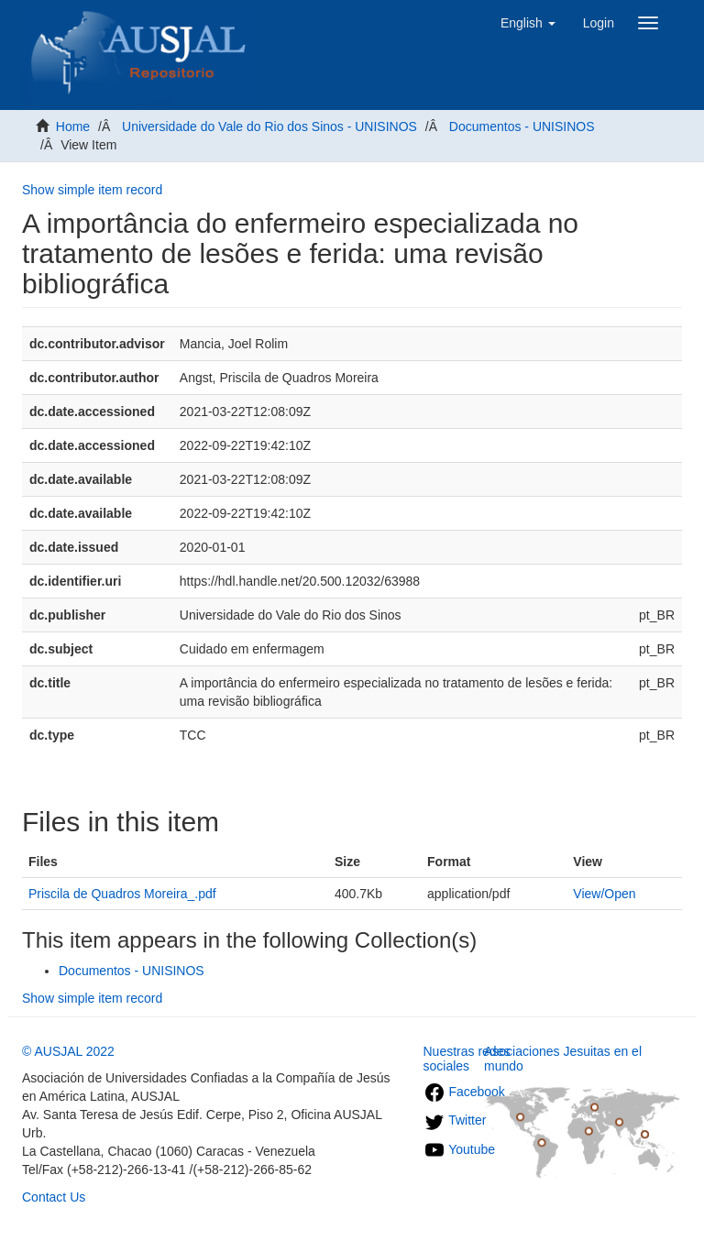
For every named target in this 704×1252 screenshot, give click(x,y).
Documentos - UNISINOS (522, 126)
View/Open (604, 893)
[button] (528, 23)
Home (73, 126)
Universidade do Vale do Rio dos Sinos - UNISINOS (269, 126)
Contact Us (53, 1197)
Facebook (464, 1091)
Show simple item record (92, 189)
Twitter (455, 1120)
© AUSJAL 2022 (68, 1051)
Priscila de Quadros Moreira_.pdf (122, 893)
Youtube (460, 1149)
